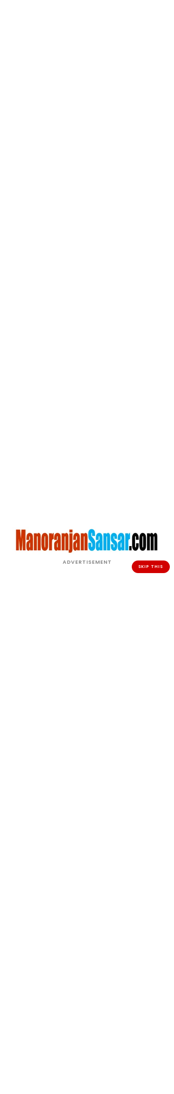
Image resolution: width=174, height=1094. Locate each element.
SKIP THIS (150, 566)
